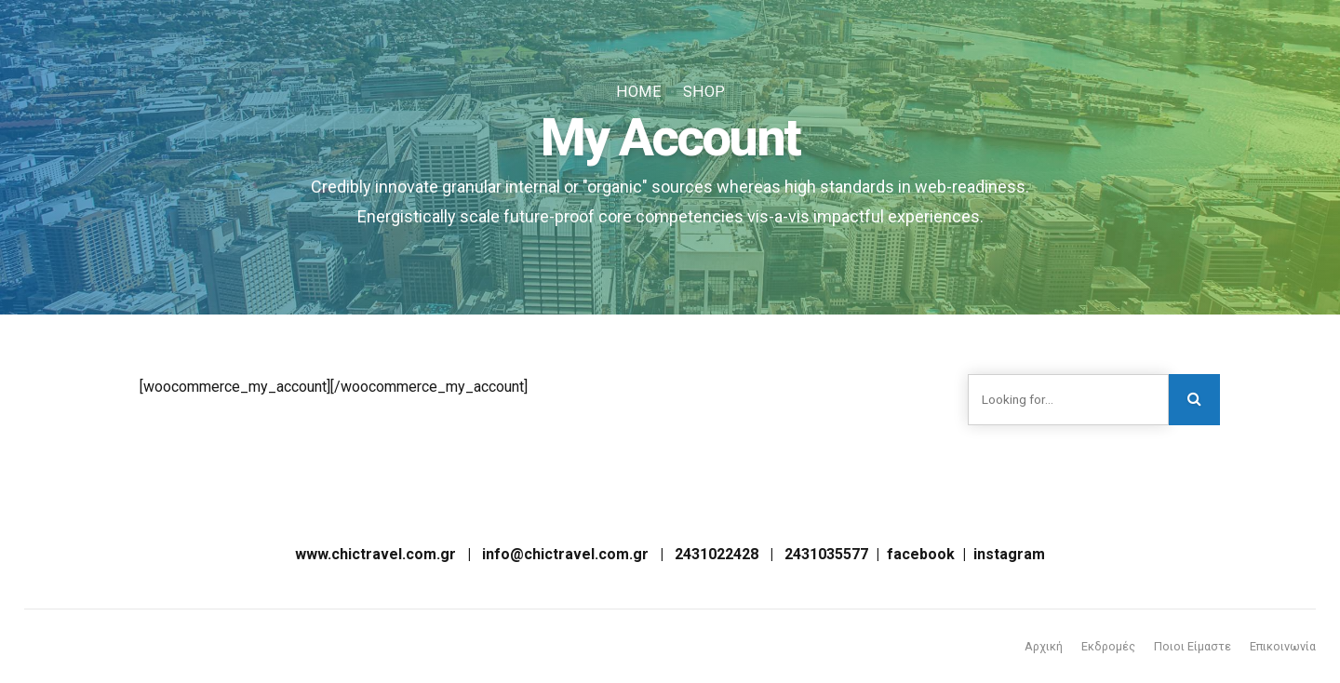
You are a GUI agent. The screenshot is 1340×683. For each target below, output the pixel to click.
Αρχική (1039, 645)
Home (639, 91)
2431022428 (716, 553)
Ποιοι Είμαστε (1190, 645)
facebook (921, 553)
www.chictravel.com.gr (375, 553)
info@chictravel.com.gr (565, 553)
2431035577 (826, 553)
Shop (702, 91)
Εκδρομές (1105, 645)
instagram (1009, 553)
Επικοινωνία (1282, 645)
